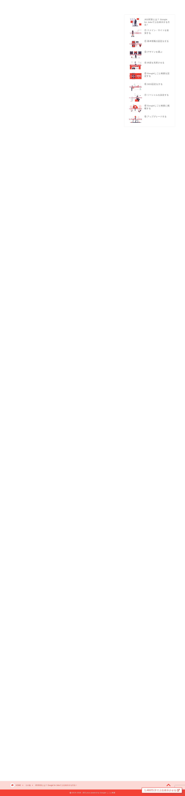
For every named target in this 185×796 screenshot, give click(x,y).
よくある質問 (142, 5)
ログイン (172, 5)
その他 (157, 5)
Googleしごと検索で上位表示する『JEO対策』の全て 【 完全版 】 (63, 699)
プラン (126, 5)
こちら (65, 222)
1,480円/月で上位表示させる (162, 790)
